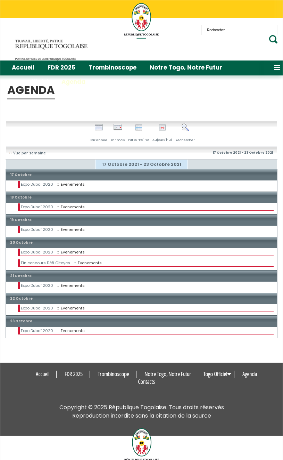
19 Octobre (21, 220)
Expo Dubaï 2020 (37, 184)
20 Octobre (21, 242)
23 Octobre (21, 321)
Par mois (118, 132)
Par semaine (138, 133)
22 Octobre (21, 298)
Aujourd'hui (162, 133)
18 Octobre (21, 197)
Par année (98, 132)
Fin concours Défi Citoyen (45, 263)
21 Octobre (21, 276)
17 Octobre (21, 174)
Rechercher (185, 132)
